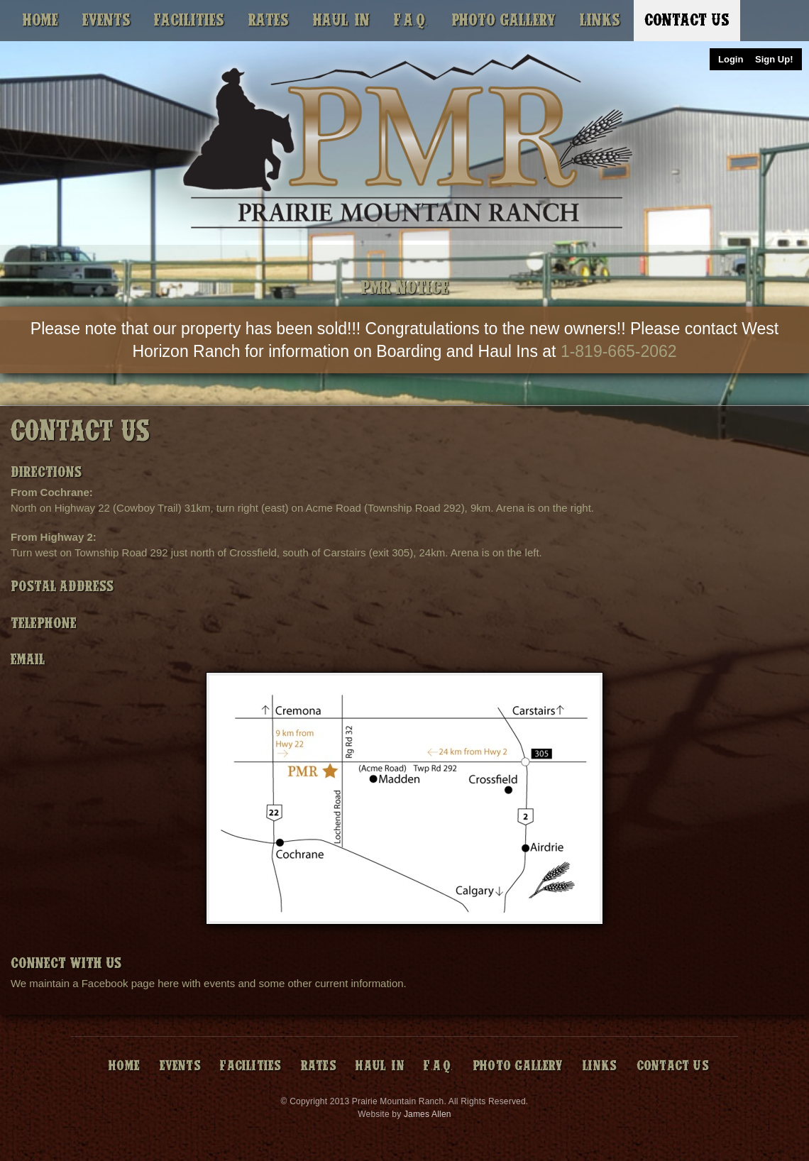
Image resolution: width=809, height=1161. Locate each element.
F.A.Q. (411, 20)
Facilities (189, 20)
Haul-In (341, 20)
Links (600, 20)
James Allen (427, 1114)
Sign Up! (774, 59)
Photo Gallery (503, 20)
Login (730, 59)
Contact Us (687, 20)
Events (106, 20)
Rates (268, 20)
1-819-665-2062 (619, 351)
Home (40, 20)
